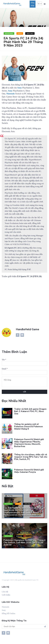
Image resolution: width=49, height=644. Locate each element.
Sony (20, 33)
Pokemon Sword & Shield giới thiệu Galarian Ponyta (29, 470)
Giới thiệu (6, 595)
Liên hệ (5, 592)
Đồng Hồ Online (8, 613)
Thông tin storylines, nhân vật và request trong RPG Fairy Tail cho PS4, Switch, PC (30, 457)
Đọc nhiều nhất (14, 401)
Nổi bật (7, 486)
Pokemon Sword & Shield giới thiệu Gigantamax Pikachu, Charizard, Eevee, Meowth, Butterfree (29, 443)
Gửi (24, 392)
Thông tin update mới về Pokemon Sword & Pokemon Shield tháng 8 (28, 426)
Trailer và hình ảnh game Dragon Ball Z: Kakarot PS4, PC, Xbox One (30, 411)
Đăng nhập (32, 4)
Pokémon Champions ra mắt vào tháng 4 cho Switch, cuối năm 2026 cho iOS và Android (24, 542)
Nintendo (9, 33)
